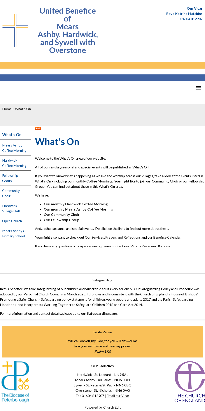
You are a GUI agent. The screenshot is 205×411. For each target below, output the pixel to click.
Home (7, 109)
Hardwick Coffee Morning (14, 163)
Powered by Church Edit (102, 407)
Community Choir (11, 193)
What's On (23, 109)
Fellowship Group (10, 178)
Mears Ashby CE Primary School (14, 233)
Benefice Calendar (166, 237)
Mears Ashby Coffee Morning (14, 147)
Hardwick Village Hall (11, 208)
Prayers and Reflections (123, 237)
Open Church (12, 221)
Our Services (94, 237)
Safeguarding (102, 280)
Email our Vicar (118, 395)
